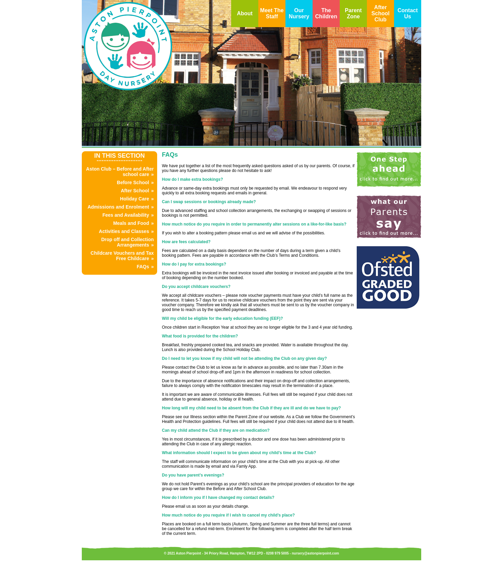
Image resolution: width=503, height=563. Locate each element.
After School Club (380, 13)
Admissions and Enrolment (118, 207)
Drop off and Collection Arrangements (127, 242)
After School (135, 190)
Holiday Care (134, 198)
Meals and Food (131, 223)
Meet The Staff (271, 13)
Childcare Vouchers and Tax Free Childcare (122, 255)
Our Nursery (299, 13)
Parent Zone (353, 13)
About (245, 13)
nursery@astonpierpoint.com (315, 553)
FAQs (143, 266)
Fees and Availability (126, 215)
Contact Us (407, 13)
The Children (326, 13)
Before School (133, 182)
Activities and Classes (124, 231)
